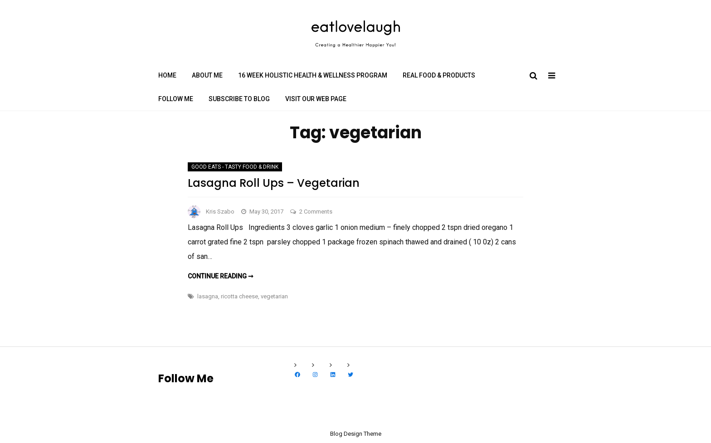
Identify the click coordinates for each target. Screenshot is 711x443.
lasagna (207, 296)
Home (167, 75)
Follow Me (175, 98)
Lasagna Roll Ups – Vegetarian (274, 182)
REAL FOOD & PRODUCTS (439, 75)
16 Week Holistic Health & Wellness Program (312, 75)
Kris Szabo (220, 211)
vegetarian (274, 296)
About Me (207, 75)
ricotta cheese (239, 296)
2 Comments (315, 211)
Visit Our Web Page (315, 98)
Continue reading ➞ (220, 276)
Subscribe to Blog (239, 98)
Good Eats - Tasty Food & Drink (234, 167)
